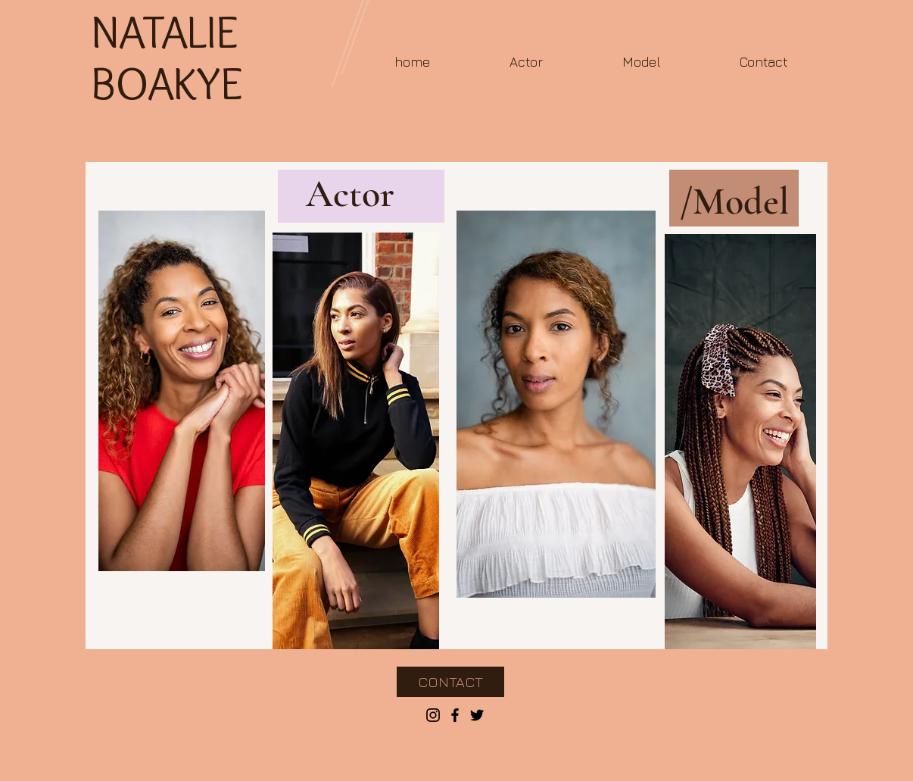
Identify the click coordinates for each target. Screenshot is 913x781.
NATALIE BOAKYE (166, 57)
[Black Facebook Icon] (455, 715)
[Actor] (350, 194)
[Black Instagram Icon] (433, 715)
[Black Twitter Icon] (477, 715)
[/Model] (734, 201)
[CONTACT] (450, 682)
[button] (525, 61)
